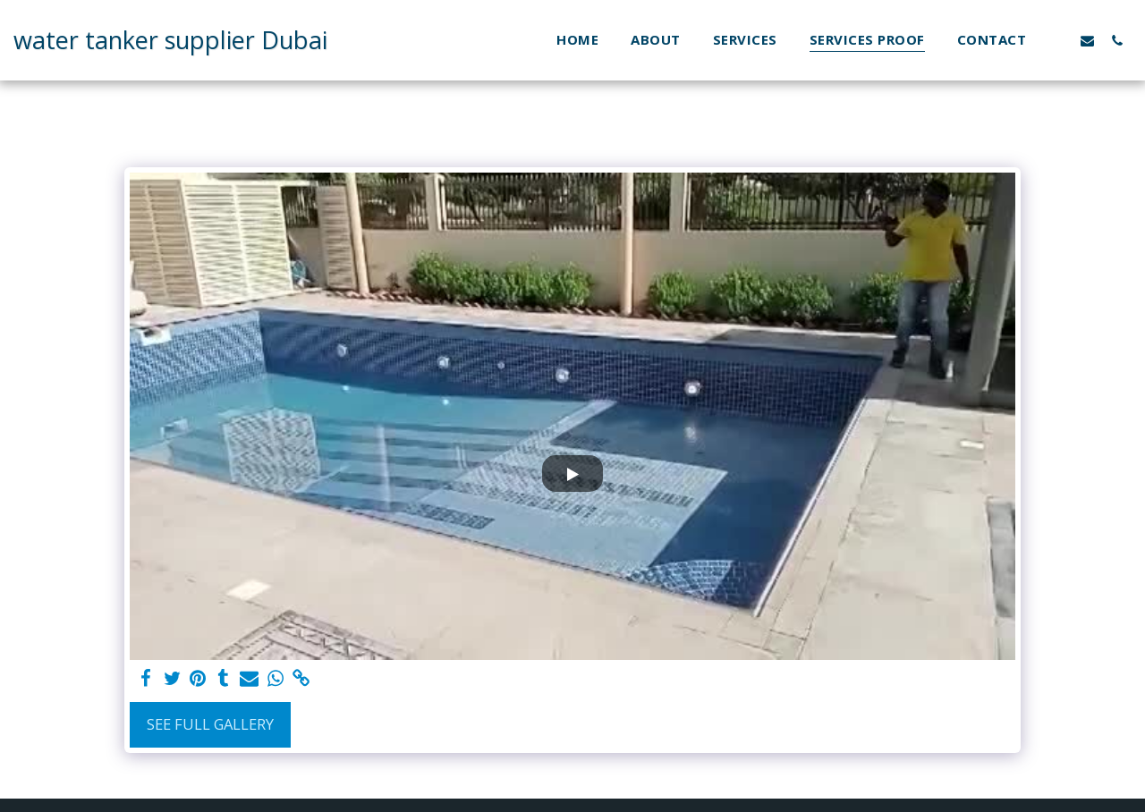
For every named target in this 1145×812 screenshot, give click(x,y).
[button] (1058, 40)
